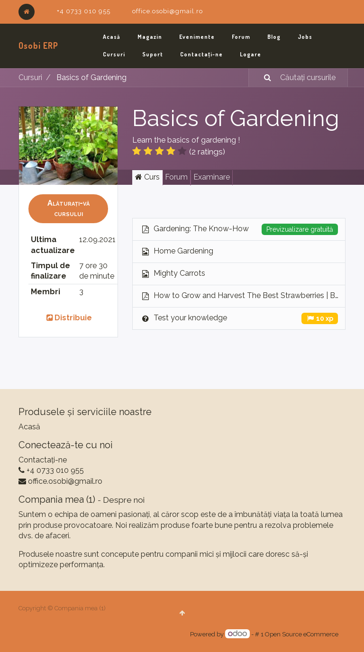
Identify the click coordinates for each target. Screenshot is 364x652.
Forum (176, 176)
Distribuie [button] (68, 317)
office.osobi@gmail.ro (167, 11)
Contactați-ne (42, 459)
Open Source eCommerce (301, 634)
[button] (68, 208)
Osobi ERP (38, 45)
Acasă (29, 426)
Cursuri (30, 77)
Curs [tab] (147, 176)
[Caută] (261, 78)
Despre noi (124, 500)
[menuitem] (111, 37)
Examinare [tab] (211, 176)
